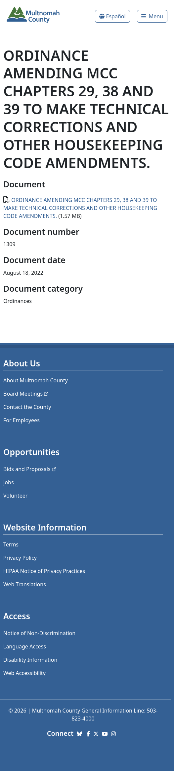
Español (116, 16)
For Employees (21, 420)
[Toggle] (152, 16)
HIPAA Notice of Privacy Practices (44, 571)
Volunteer (15, 495)
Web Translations (24, 584)
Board (26, 393)
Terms (11, 544)
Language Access (24, 646)
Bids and (30, 469)
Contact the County (27, 407)
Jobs (8, 482)
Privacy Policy (20, 557)
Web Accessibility (24, 673)
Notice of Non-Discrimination (39, 633)
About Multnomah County (35, 380)
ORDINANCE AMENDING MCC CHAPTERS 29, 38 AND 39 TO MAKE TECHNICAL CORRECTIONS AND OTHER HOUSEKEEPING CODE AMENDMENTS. (80, 208)
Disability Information (30, 659)
